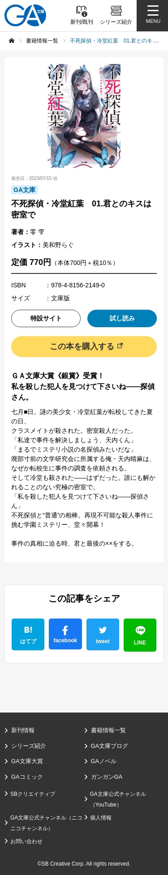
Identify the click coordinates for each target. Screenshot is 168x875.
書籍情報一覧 (108, 730)
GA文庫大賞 (27, 761)
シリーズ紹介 (28, 746)
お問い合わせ (26, 841)
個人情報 (101, 818)
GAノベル (104, 761)
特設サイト (46, 318)
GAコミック (27, 776)
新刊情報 (22, 730)
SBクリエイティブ (32, 794)
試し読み (122, 318)
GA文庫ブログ (110, 746)
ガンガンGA (107, 776)
